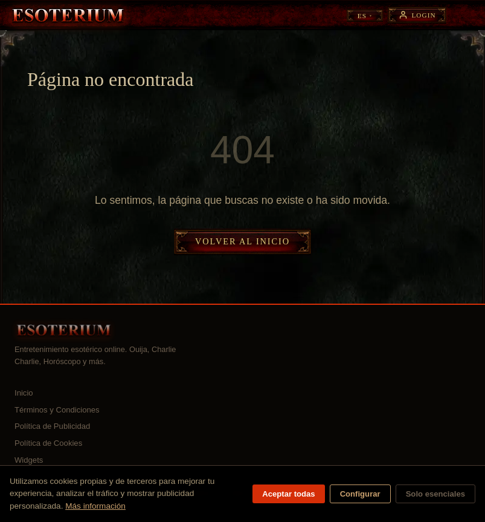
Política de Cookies (48, 443)
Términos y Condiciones (57, 409)
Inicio (23, 392)
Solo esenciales (435, 493)
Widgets (28, 460)
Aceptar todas (288, 493)
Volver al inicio (242, 241)
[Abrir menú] (465, 15)
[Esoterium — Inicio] (68, 15)
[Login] (417, 15)
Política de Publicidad (52, 426)
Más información (95, 506)
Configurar (360, 493)
